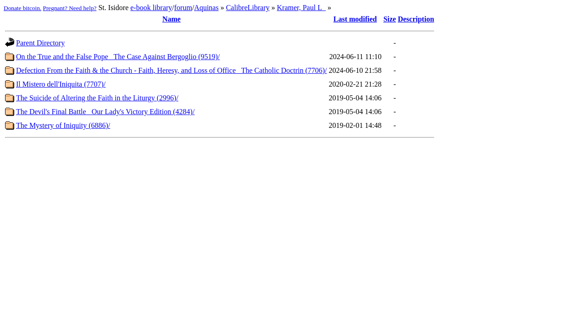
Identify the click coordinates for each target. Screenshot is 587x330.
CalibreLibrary (248, 7)
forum (183, 7)
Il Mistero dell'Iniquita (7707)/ (60, 84)
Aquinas (206, 7)
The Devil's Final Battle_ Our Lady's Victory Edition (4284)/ (105, 112)
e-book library (151, 7)
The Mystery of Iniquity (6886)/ (63, 125)
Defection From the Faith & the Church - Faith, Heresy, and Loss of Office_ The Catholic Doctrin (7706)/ (171, 70)
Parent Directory (40, 43)
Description (416, 19)
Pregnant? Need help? (70, 8)
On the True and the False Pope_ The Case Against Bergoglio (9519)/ (118, 56)
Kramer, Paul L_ (301, 7)
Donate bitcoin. (22, 8)
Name (171, 19)
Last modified (355, 19)
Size (389, 19)
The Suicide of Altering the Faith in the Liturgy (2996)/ (97, 98)
